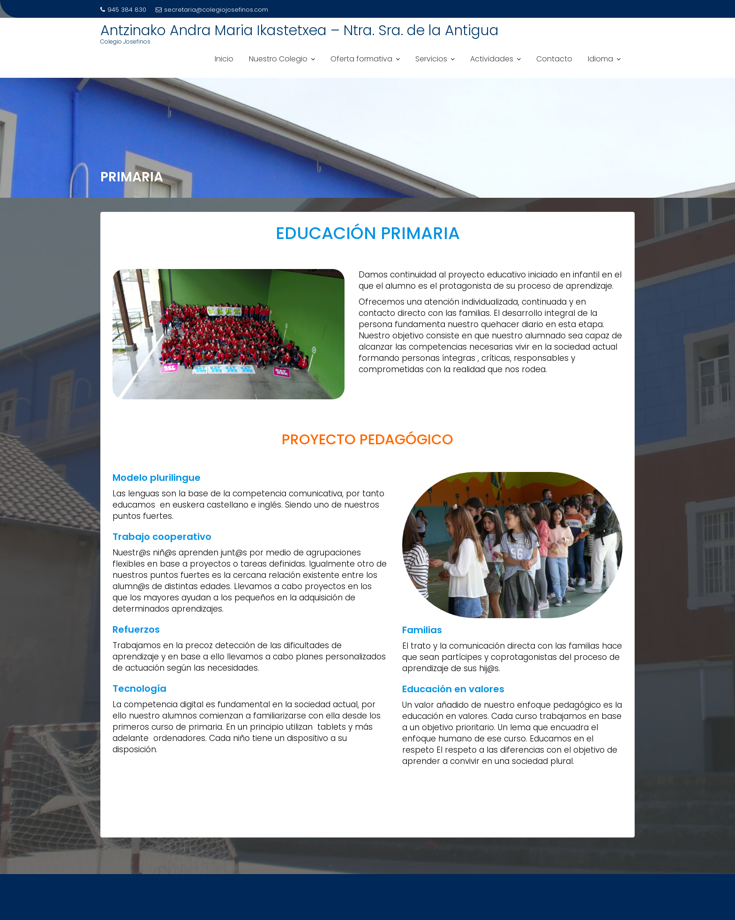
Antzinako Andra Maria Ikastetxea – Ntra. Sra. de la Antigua (299, 30)
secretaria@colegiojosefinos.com (212, 9)
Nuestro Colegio (278, 58)
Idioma (600, 58)
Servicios (431, 58)
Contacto (554, 58)
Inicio (224, 58)
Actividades (491, 58)
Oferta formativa (361, 58)
